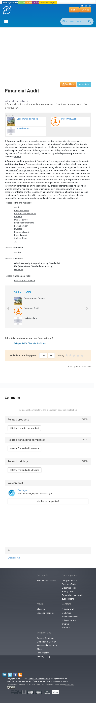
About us (41, 609)
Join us (85, 9)
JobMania (38, 2)
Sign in (74, 9)
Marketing (66, 613)
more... (85, 419)
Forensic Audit (21, 226)
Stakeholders (20, 238)
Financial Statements (24, 222)
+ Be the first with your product (24, 428)
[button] (6, 306)
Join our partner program (69, 622)
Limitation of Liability (46, 642)
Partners (66, 628)
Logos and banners (46, 613)
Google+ (64, 681)
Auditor (17, 252)
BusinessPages (48, 2)
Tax (15, 241)
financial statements (68, 141)
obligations (42, 170)
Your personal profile (46, 580)
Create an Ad (14, 558)
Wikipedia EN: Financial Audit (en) (30, 343)
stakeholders (69, 195)
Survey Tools (67, 591)
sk (90, 5)
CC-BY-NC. (69, 685)
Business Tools (69, 584)
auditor (17, 156)
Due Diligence (21, 219)
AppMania (24, 2)
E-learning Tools (69, 588)
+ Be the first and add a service (24, 448)
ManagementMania (12, 2)
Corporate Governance (25, 213)
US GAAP (18, 269)
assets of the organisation (21, 170)
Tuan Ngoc (23, 490)
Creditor (18, 216)
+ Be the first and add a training (24, 470)
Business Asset (21, 210)
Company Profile (69, 580)
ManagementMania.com (39, 679)
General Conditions (46, 638)
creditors (9, 192)
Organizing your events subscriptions (72, 597)
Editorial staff (68, 609)
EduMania (31, 2)
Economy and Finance (24, 280)
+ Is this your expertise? (48, 501)
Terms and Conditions (47, 645)
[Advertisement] (49, 51)
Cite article (84, 84)
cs (86, 5)
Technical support (70, 617)
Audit (16, 207)
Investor (18, 229)
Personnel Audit (21, 232)
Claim (39, 649)
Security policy (43, 656)
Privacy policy (43, 653)
